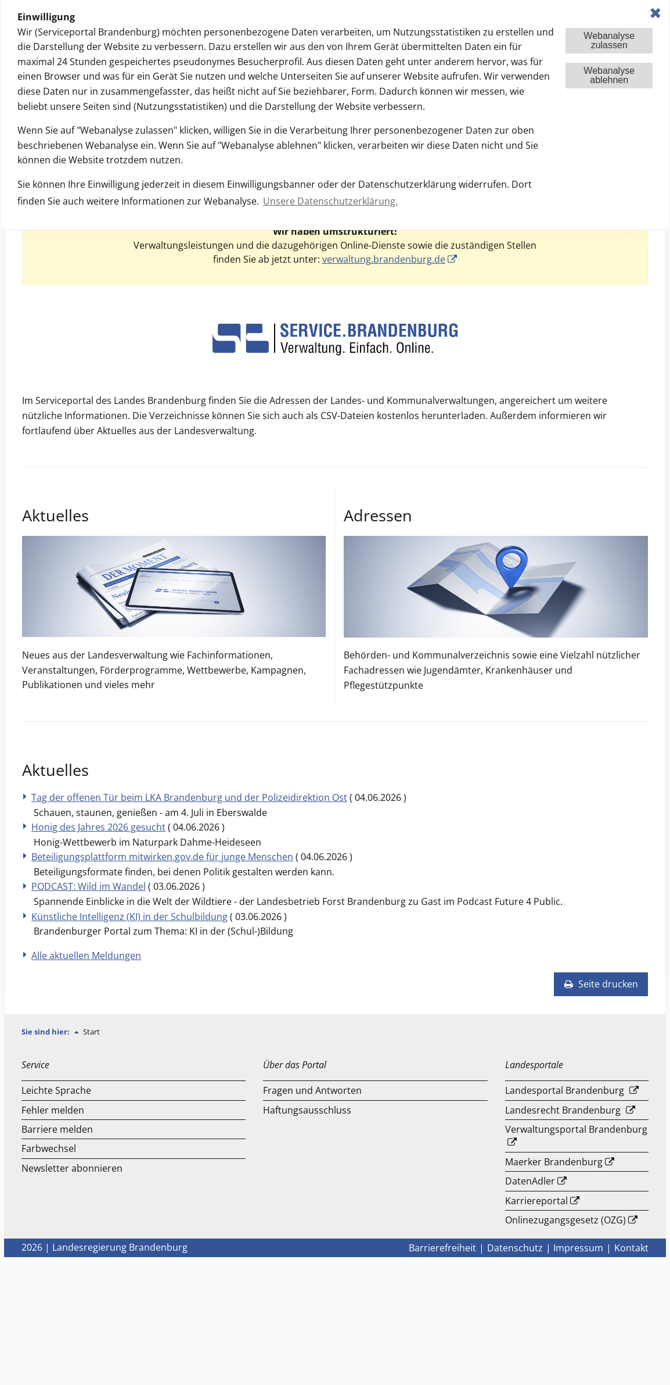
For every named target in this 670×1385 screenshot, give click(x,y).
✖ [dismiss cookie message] (655, 13)
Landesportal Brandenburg (564, 1090)
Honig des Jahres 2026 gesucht (98, 827)
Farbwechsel (48, 1148)
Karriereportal (536, 1200)
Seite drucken (601, 984)
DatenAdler (530, 1181)
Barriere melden (57, 1129)
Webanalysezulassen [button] (609, 40)
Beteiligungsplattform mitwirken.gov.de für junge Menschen (162, 856)
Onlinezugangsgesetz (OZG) (565, 1220)
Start (91, 1031)
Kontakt (631, 1247)
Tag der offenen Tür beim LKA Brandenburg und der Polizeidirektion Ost (189, 797)
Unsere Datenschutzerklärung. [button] (330, 201)
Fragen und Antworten (312, 1090)
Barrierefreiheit (442, 1247)
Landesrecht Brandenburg (563, 1110)
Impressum (578, 1247)
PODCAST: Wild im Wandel (88, 886)
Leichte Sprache (56, 1090)
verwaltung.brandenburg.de (383, 259)
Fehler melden (52, 1110)
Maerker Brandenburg (554, 1161)
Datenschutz (515, 1247)
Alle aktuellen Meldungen (86, 955)
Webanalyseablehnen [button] (609, 75)
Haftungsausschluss (307, 1110)
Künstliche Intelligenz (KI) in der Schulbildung (129, 916)
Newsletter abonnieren (72, 1168)
